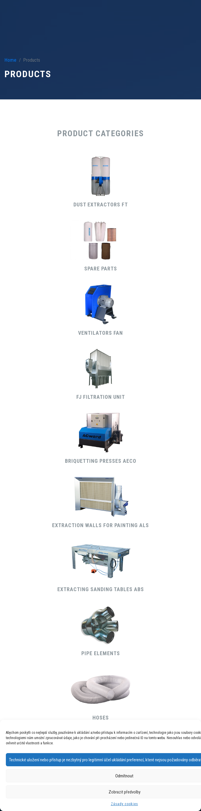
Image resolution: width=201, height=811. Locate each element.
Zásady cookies (124, 804)
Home (10, 60)
